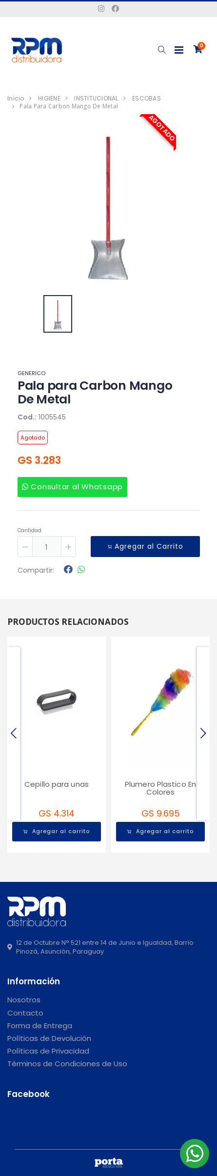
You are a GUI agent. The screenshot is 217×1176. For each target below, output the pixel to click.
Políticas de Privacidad (48, 1051)
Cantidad (29, 530)
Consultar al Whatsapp (72, 486)
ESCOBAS (146, 98)
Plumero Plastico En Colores (160, 788)
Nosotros (23, 1000)
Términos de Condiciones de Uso (67, 1063)
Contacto (25, 1013)
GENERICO (31, 373)
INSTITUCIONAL (96, 98)
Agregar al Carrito (145, 546)
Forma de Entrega (39, 1025)
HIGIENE (49, 98)
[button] (162, 50)
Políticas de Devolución (49, 1038)
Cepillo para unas (56, 784)
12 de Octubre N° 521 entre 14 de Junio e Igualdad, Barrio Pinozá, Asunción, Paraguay (100, 947)
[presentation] (13, 733)
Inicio (15, 98)
